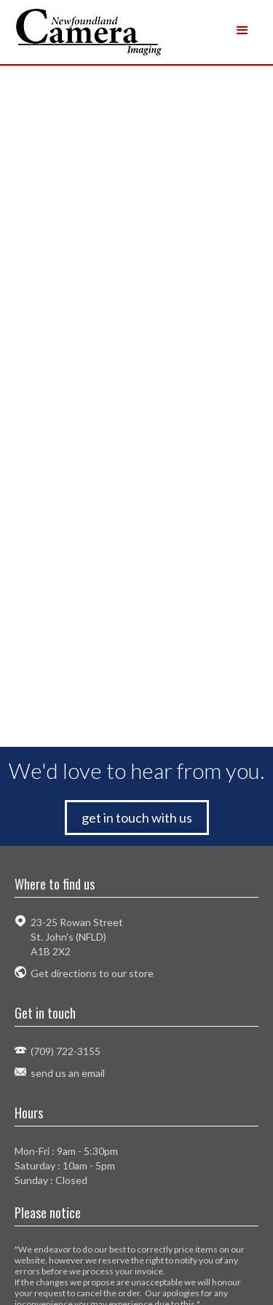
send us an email (68, 1073)
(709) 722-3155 (65, 1051)
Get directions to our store (92, 973)
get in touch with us (137, 818)
